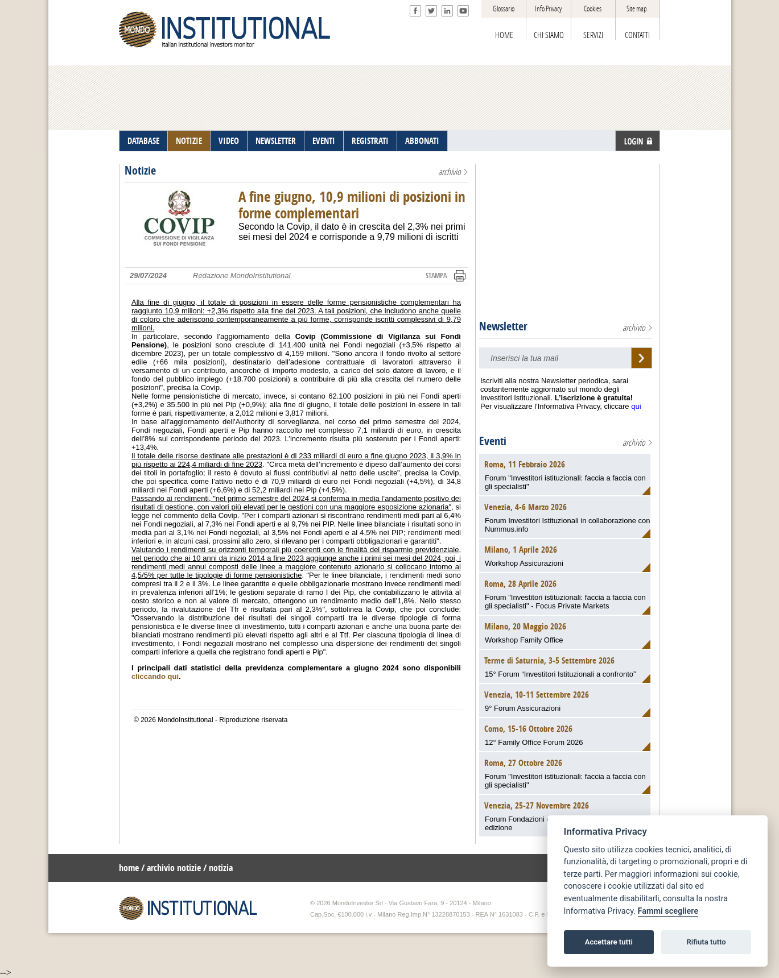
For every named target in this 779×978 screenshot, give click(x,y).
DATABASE (143, 141)
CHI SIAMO (549, 35)
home (129, 868)
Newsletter (503, 326)
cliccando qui (155, 676)
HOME (504, 35)
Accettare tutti (609, 942)
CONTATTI (637, 35)
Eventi (492, 441)
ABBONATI (422, 141)
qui (636, 406)
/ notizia (218, 868)
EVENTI (323, 141)
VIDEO (229, 141)
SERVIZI (593, 35)
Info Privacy (548, 9)
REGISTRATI (370, 141)
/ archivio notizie (171, 868)
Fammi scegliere (668, 911)
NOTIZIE (189, 141)
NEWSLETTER (275, 141)
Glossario (503, 9)
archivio (449, 172)
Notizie (140, 170)
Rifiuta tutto (706, 942)
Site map (637, 9)
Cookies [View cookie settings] (592, 9)
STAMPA (436, 276)
